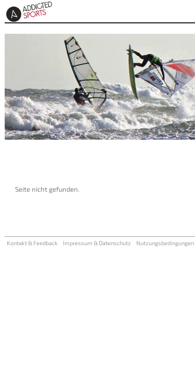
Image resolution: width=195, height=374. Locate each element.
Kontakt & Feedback (32, 242)
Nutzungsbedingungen (165, 242)
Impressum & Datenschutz (97, 242)
